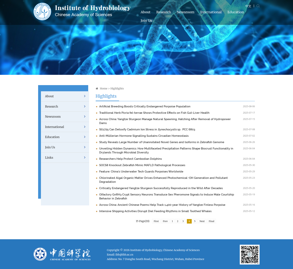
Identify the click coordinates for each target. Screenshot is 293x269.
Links (67, 158)
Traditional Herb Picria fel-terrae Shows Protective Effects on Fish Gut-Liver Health (154, 112)
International (211, 12)
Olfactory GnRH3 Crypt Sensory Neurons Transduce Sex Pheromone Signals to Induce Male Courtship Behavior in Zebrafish (166, 196)
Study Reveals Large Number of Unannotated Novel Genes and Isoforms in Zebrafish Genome (161, 142)
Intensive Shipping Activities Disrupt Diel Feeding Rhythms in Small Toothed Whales (155, 211)
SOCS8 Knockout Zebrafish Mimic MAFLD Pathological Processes (142, 165)
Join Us (146, 20)
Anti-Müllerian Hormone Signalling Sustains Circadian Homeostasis (144, 135)
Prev (165, 221)
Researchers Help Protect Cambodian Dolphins (130, 159)
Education (235, 12)
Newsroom (185, 12)
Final (211, 221)
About (145, 12)
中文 (248, 6)
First (156, 221)
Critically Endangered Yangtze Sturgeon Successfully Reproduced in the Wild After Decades (161, 188)
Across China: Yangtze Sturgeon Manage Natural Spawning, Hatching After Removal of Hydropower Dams (165, 121)
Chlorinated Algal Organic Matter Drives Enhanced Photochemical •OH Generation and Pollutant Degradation (163, 180)
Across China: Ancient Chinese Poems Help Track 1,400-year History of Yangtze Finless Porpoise (162, 205)
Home (103, 88)
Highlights (117, 88)
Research (163, 12)
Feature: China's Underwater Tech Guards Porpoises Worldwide (141, 171)
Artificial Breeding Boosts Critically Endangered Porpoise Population (144, 106)
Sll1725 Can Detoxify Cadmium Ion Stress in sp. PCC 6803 (147, 129)
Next (202, 221)
